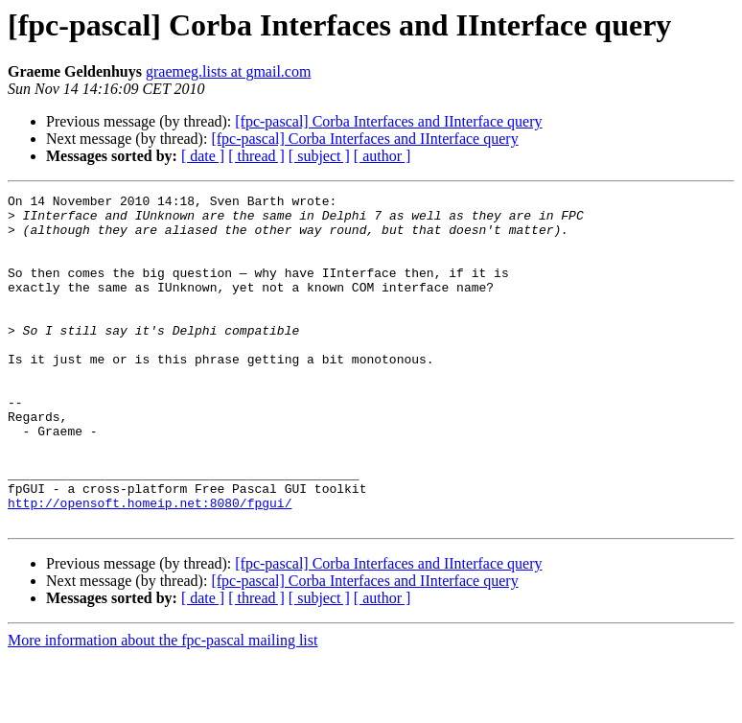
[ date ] (202, 156)
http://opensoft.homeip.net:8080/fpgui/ (149, 565)
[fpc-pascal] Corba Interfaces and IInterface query (388, 121)
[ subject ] (319, 156)
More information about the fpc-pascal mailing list (162, 706)
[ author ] (382, 156)
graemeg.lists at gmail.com (228, 71)
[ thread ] (256, 156)
